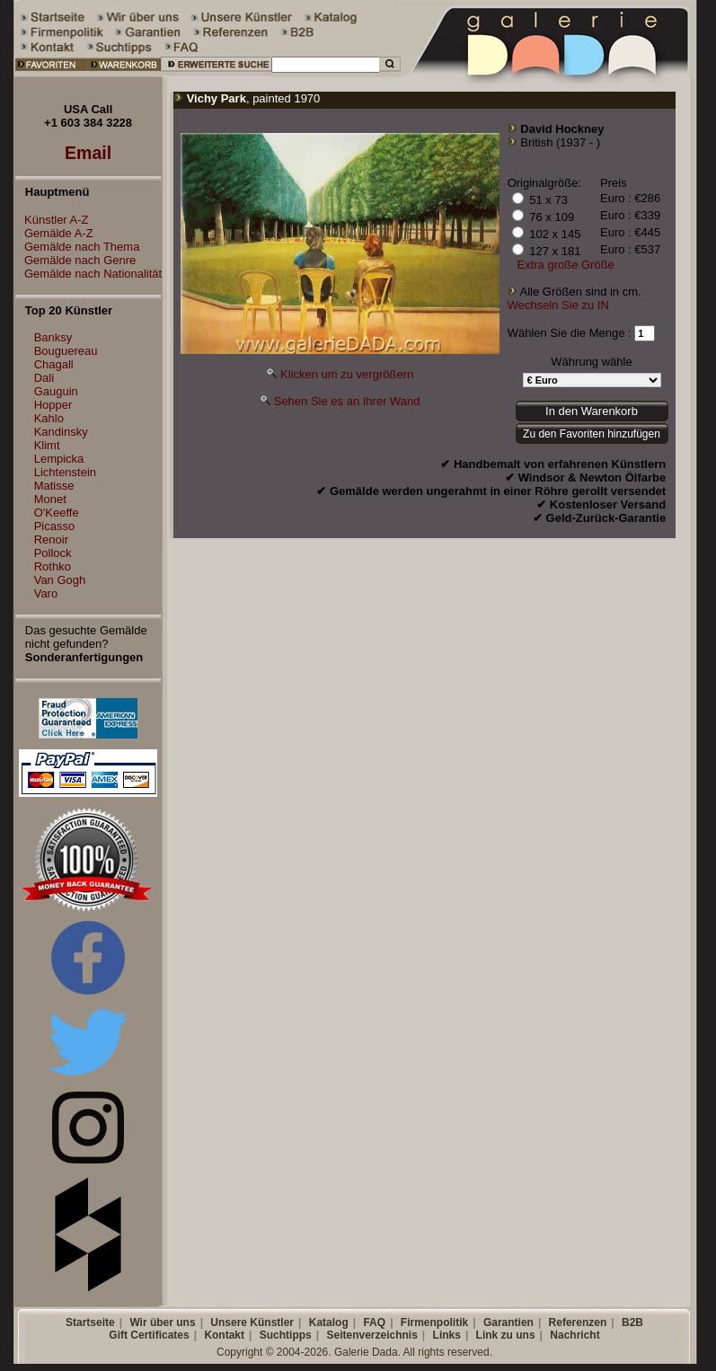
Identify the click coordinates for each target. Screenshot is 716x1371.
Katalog (329, 1322)
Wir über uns (162, 1322)
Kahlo (49, 418)
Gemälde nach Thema (77, 246)
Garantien (508, 1322)
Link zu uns (505, 1335)
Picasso (54, 526)
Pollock (53, 553)
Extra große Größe (565, 264)
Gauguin (56, 391)
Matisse (54, 485)
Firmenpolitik (434, 1322)
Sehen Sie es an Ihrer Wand (347, 401)
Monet (50, 499)
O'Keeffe (56, 512)
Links (447, 1335)
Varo (46, 593)
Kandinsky (61, 431)
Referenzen (578, 1322)
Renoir (51, 539)
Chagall (54, 364)
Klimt (47, 445)
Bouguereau (66, 351)
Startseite (90, 1322)
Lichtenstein (65, 472)
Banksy (53, 337)
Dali (44, 378)
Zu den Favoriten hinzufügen (591, 434)
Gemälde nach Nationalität (88, 273)
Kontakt (224, 1335)
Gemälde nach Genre (75, 260)
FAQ (374, 1322)
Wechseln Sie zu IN (558, 305)
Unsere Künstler (252, 1322)
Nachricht (574, 1335)
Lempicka (59, 458)
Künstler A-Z (52, 219)
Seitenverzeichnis (371, 1335)
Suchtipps (286, 1335)
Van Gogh (60, 580)
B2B (632, 1322)
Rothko (52, 566)
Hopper (53, 404)
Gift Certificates (149, 1335)
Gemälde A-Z (54, 233)
